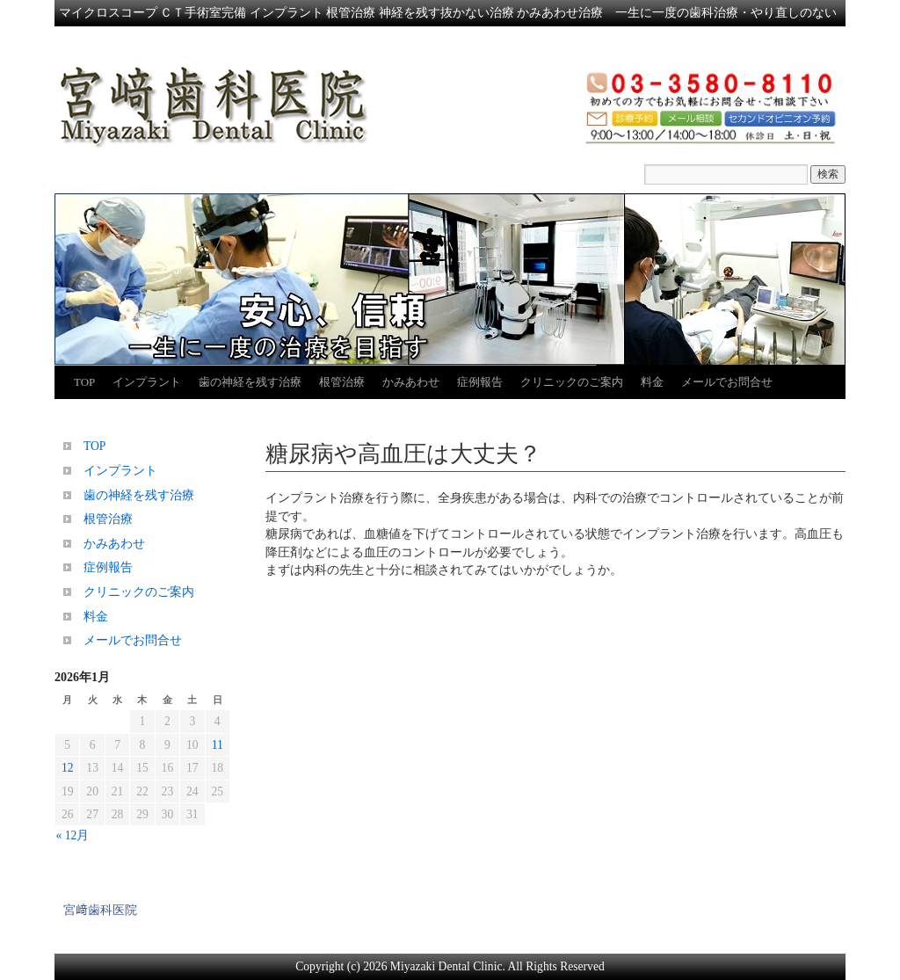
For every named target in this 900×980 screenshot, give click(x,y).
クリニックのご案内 (571, 381)
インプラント (146, 381)
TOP (84, 381)
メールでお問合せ (727, 381)
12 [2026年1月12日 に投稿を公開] (68, 767)
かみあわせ (410, 381)
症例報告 (480, 381)
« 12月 (73, 835)
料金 (652, 381)
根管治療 (342, 381)
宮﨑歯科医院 (100, 910)
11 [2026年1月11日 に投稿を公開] (217, 744)
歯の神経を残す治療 (250, 381)
